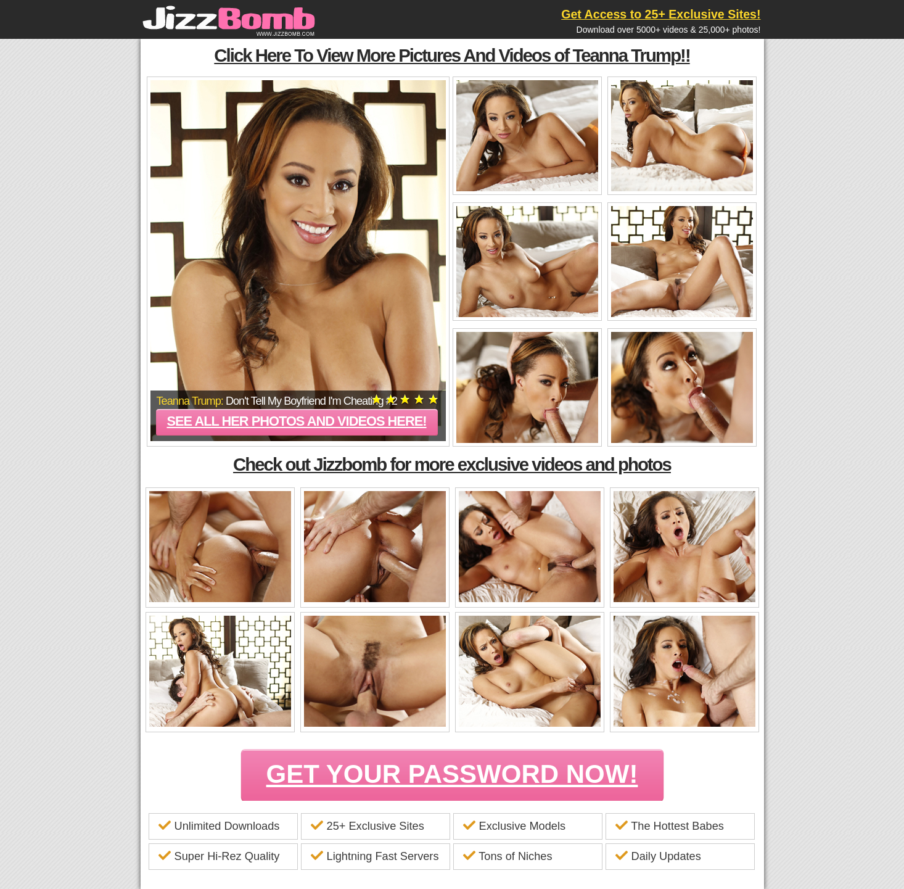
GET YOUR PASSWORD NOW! (452, 773)
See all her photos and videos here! (296, 421)
